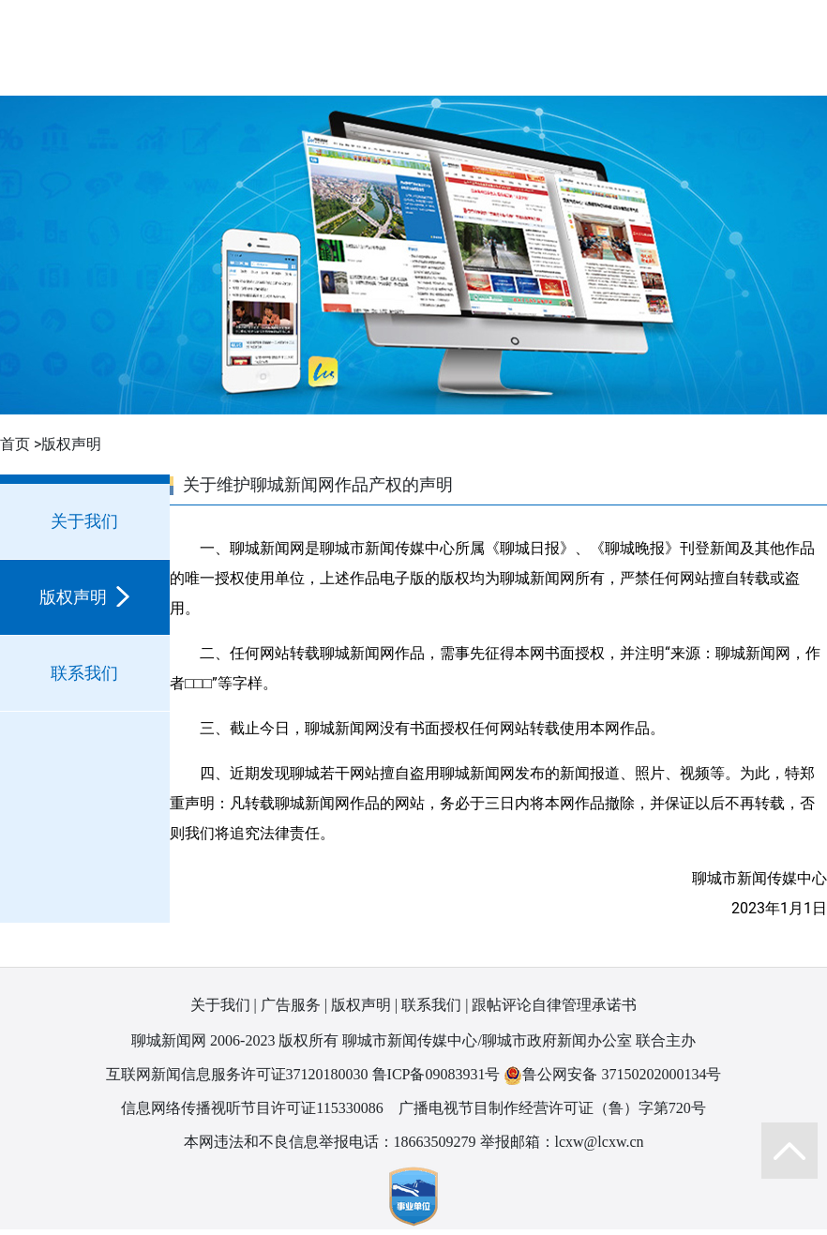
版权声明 (84, 597)
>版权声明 (67, 444)
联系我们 (84, 673)
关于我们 (84, 521)
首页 (15, 444)
